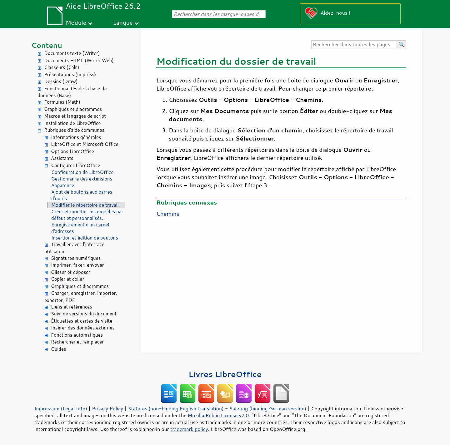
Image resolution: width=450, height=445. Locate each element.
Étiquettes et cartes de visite (81, 321)
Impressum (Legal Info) (60, 408)
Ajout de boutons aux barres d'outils (81, 195)
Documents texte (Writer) (72, 53)
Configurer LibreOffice (75, 165)
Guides (58, 349)
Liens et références (71, 307)
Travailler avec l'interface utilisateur (74, 248)
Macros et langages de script (75, 116)
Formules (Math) (62, 102)
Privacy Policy (107, 408)
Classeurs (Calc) (61, 67)
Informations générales (76, 137)
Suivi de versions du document (84, 313)
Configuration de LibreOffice (82, 172)
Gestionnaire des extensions (81, 179)
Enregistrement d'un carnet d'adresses (80, 228)
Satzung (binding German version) (268, 408)
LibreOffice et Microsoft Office (84, 144)
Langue (122, 22)
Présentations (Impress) (70, 74)
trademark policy (189, 429)
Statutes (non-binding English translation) (175, 408)
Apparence (62, 185)
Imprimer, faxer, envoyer (77, 265)
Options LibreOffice (72, 151)
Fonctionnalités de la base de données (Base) (72, 92)
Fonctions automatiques (77, 335)
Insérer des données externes (83, 327)
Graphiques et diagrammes (73, 109)
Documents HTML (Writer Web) (79, 60)
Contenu (46, 45)
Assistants (62, 158)
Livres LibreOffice (225, 373)
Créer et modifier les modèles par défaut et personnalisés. (87, 214)
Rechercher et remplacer (77, 342)
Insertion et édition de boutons (84, 238)
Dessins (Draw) (61, 81)
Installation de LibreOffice (72, 123)
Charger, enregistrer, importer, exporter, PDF (80, 297)
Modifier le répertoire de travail (85, 205)
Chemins (167, 214)
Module (76, 22)
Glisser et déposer (70, 272)
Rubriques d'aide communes (74, 130)
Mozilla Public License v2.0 (218, 415)
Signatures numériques (76, 258)
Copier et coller (67, 279)
